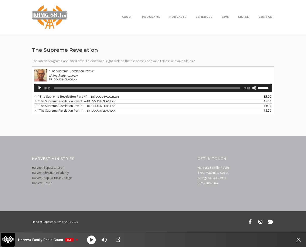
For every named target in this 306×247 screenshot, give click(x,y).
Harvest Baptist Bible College (52, 178)
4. (75, 110)
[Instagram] (260, 221)
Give (225, 16)
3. (75, 106)
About (127, 16)
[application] (153, 88)
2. (75, 101)
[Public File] (270, 221)
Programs (151, 16)
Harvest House (42, 183)
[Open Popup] (118, 240)
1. (77, 96)
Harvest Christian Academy (50, 173)
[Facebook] (250, 221)
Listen (243, 16)
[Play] (40, 88)
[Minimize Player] (298, 240)
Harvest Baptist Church (48, 168)
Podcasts (178, 16)
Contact (266, 16)
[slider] (147, 88)
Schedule (204, 16)
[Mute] (254, 88)
